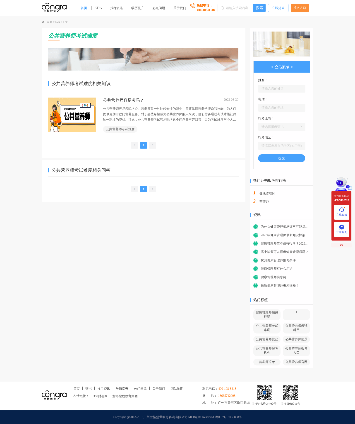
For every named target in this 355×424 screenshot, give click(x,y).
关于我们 (179, 8)
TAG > (58, 22)
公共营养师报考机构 (267, 350)
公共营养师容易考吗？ (123, 100)
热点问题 (158, 8)
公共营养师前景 (296, 339)
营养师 (264, 201)
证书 (99, 8)
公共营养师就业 (267, 339)
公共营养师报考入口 (296, 350)
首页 (84, 8)
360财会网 (100, 396)
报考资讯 (116, 8)
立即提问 (278, 8)
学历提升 (137, 8)
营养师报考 (267, 362)
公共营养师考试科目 (296, 328)
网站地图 (177, 388)
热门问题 (140, 388)
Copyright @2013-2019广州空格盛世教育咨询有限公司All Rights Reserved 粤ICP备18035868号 (177, 417)
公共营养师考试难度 (120, 129)
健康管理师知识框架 (267, 314)
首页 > (51, 22)
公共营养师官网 (296, 362)
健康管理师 (267, 193)
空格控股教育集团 (125, 396)
